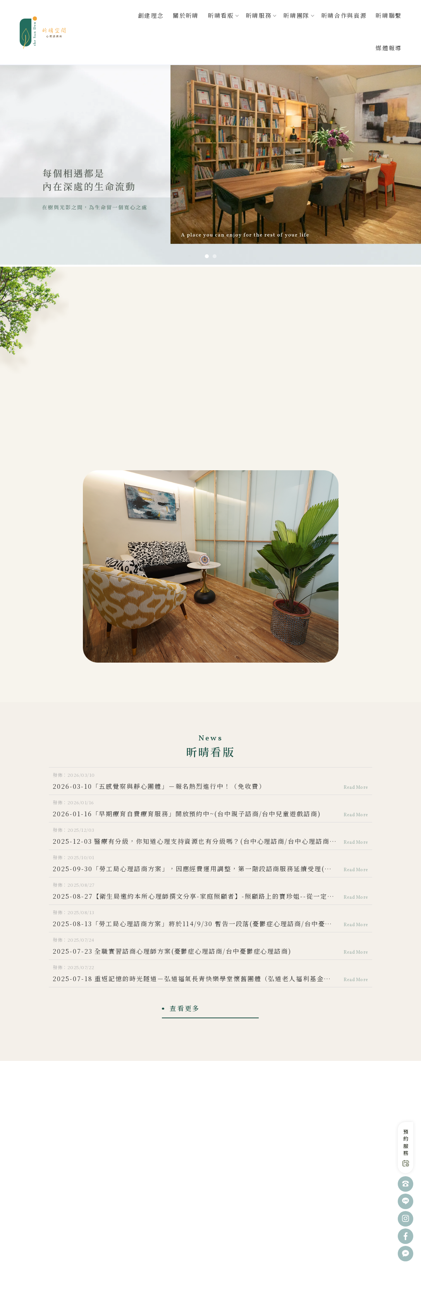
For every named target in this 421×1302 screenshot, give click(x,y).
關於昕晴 (186, 15)
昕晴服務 (259, 15)
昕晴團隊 (296, 15)
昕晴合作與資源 (344, 15)
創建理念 (151, 15)
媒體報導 (389, 48)
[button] (207, 256)
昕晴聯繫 (389, 15)
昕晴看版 (221, 15)
